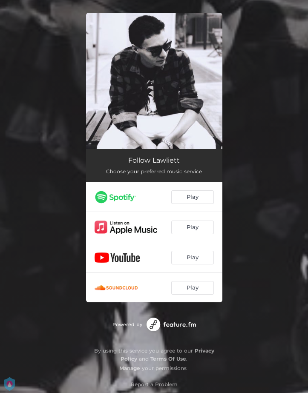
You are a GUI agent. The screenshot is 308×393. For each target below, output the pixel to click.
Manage (129, 368)
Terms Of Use (168, 359)
